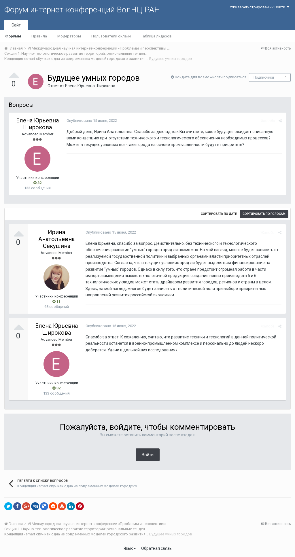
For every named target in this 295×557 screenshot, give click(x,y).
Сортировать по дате (219, 213)
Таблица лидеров (156, 36)
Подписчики (264, 77)
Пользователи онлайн (111, 36)
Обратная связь (156, 548)
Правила (39, 36)
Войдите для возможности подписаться (210, 77)
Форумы (13, 36)
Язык (130, 548)
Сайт (16, 25)
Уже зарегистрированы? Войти (259, 7)
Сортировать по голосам (264, 213)
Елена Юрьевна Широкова (90, 86)
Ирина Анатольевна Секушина (56, 239)
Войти (148, 454)
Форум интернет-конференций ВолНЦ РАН (82, 9)
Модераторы (69, 36)
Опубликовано (91, 120)
